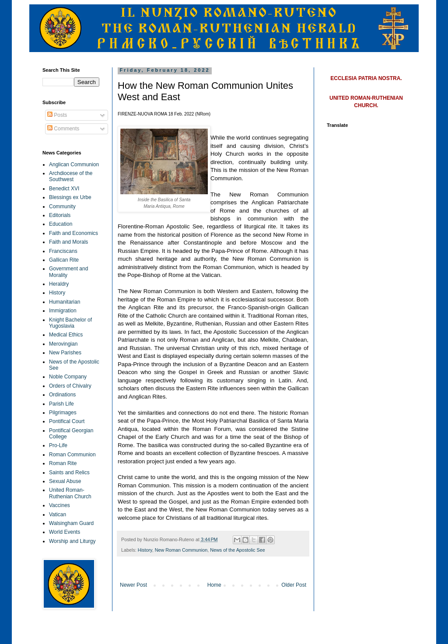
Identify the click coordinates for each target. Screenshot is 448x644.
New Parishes (65, 353)
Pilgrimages (63, 413)
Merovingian (63, 344)
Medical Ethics (66, 335)
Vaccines (59, 505)
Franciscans (63, 251)
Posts (57, 115)
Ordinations (62, 395)
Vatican (57, 514)
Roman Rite (63, 463)
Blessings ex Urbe (70, 197)
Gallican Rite (64, 260)
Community (62, 206)
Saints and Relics (69, 472)
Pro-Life (58, 445)
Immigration (63, 311)
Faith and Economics (73, 233)
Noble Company (68, 377)
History (145, 550)
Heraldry (59, 284)
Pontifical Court (66, 421)
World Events (64, 532)
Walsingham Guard (71, 523)
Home (214, 585)
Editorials (59, 215)
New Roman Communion (181, 550)
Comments (63, 129)
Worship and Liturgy (72, 541)
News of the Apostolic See (237, 550)
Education (60, 224)
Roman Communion (72, 455)
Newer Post (133, 585)
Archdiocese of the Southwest (70, 176)
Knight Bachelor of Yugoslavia (70, 323)
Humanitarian (64, 302)
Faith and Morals (68, 242)
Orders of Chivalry (70, 386)
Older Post (293, 585)
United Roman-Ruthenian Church (70, 493)
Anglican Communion (74, 164)
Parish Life (61, 404)
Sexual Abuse (65, 481)
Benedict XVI (64, 189)
